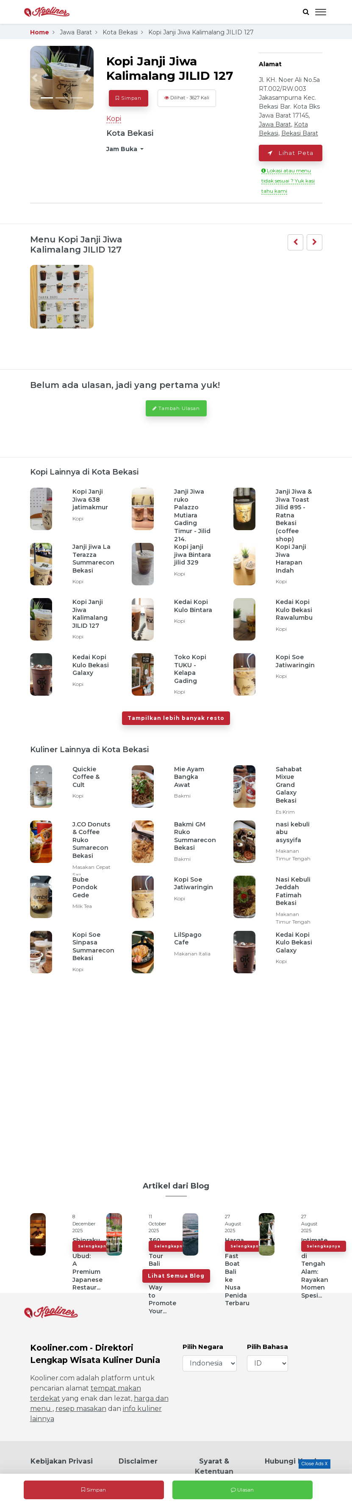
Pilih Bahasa (267, 1347)
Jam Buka (122, 149)
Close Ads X (314, 1464)
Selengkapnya (95, 1246)
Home (39, 32)
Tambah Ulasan (176, 408)
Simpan (93, 1489)
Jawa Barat (76, 32)
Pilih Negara (203, 1347)
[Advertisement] (176, 1073)
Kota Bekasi (120, 32)
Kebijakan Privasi (61, 1461)
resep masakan (80, 1409)
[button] (35, 78)
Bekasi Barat (299, 133)
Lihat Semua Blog (176, 1276)
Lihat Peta (290, 152)
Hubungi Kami (290, 1461)
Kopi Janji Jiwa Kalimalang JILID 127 (201, 32)
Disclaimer (138, 1461)
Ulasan (242, 1489)
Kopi (113, 119)
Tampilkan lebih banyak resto (176, 718)
